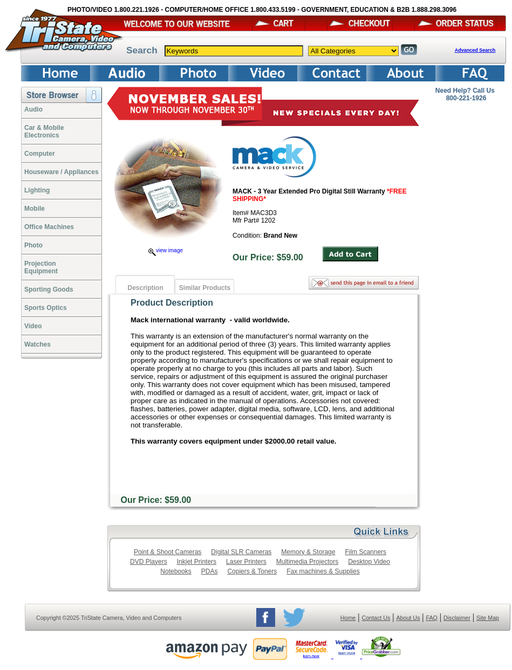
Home (348, 617)
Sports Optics (45, 308)
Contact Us (376, 617)
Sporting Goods (48, 289)
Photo (33, 245)
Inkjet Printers (196, 561)
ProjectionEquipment (41, 267)
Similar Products (204, 288)
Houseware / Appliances (61, 172)
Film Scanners (365, 552)
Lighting (37, 190)
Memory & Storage (308, 552)
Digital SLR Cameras (241, 552)
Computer (39, 153)
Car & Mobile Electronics (44, 131)
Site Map (487, 617)
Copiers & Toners (252, 571)
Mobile (34, 208)
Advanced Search (475, 50)
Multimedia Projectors (307, 561)
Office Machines (49, 227)
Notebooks (175, 571)
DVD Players (148, 561)
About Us (408, 617)
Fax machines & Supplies (322, 571)
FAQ (431, 617)
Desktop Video (369, 561)
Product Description (172, 302)
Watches (37, 344)
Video (33, 326)
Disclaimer (456, 617)
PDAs (209, 571)
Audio (33, 109)
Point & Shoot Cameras (167, 552)
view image (165, 250)
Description (145, 288)
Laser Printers (246, 561)
